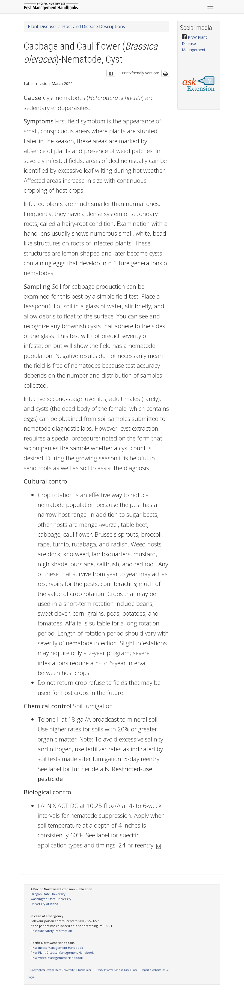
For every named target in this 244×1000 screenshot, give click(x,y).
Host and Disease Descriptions (93, 26)
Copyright (37, 970)
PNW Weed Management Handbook (57, 958)
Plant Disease (42, 26)
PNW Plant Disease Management (194, 43)
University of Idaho (44, 904)
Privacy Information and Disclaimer (116, 970)
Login (31, 977)
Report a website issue (155, 970)
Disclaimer (84, 970)
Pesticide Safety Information (51, 931)
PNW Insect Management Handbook (57, 948)
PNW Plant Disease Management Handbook (62, 952)
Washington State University (51, 899)
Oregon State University (48, 894)
